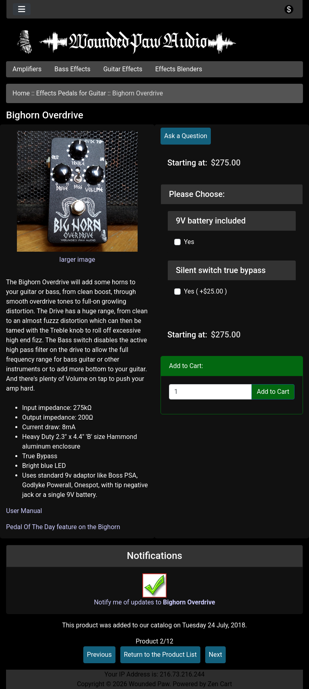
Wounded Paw (149, 684)
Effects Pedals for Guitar (71, 93)
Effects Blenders (178, 69)
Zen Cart (220, 684)
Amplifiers (26, 69)
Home (21, 93)
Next (215, 654)
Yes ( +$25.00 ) (205, 291)
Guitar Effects (122, 69)
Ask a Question (185, 136)
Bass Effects (72, 69)
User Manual (24, 511)
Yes (189, 242)
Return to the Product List (160, 654)
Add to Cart (273, 391)
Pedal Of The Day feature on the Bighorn (63, 527)
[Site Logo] (154, 42)
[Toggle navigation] (22, 9)
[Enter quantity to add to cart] (210, 391)
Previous (99, 654)
